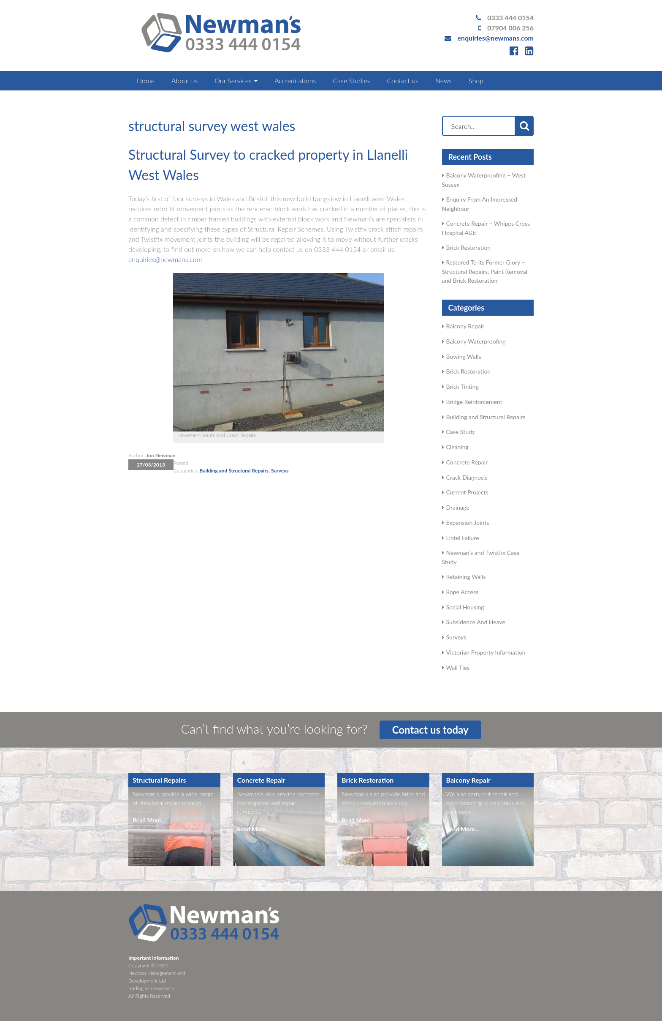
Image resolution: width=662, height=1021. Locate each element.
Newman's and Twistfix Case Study (481, 557)
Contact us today (430, 729)
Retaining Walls (466, 576)
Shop (476, 80)
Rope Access (462, 591)
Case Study (460, 431)
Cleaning (457, 446)
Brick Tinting (462, 386)
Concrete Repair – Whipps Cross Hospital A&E (486, 228)
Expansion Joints (467, 522)
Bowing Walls (463, 356)
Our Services (236, 80)
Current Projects (467, 492)
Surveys (280, 470)
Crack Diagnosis (467, 477)
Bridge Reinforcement (474, 401)
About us (184, 80)
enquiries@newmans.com (495, 38)
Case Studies (351, 80)
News (443, 80)
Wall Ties (457, 667)
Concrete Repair (467, 462)
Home (146, 80)
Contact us (402, 80)
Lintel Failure (462, 537)
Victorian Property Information (486, 652)
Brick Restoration (468, 247)
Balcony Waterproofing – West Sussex (484, 180)
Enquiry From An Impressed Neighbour (480, 204)
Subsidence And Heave (475, 621)
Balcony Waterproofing (476, 341)
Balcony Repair (465, 326)
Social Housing (465, 607)
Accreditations (295, 80)
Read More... (149, 820)
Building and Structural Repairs (234, 470)
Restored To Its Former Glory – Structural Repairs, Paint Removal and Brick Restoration (484, 271)
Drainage (457, 507)
